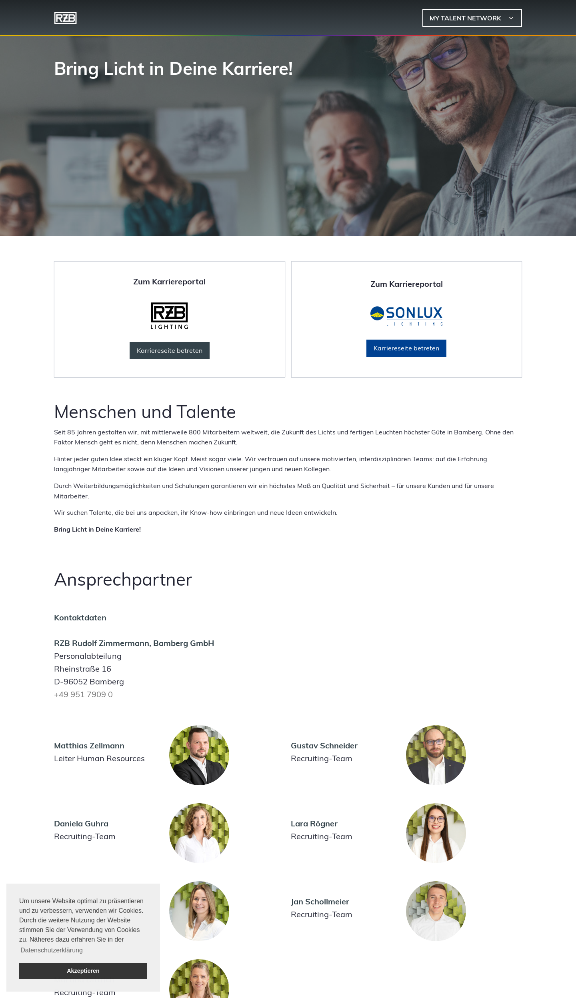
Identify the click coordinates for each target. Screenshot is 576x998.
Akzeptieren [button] (83, 971)
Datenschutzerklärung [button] (51, 950)
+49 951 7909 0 (83, 694)
